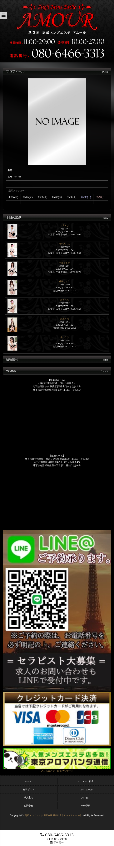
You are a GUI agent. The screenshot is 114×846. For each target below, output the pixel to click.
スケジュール (85, 789)
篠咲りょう (64, 281)
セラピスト (28, 789)
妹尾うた (64, 318)
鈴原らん (64, 300)
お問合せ (28, 805)
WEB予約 (85, 805)
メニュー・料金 (85, 781)
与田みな (64, 225)
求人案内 (28, 797)
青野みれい (64, 244)
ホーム (28, 781)
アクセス (85, 797)
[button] (3, 15)
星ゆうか (64, 337)
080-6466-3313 (57, 834)
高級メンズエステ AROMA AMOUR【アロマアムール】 (53, 815)
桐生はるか (64, 263)
